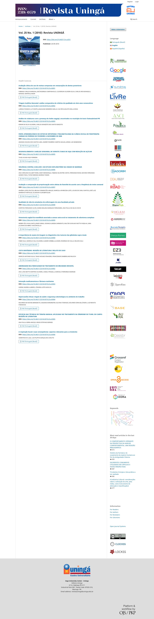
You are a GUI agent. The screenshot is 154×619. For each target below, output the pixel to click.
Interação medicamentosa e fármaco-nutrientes (36, 281)
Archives (42, 19)
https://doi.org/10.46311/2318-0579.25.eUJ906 (38, 334)
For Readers (114, 509)
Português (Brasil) (118, 42)
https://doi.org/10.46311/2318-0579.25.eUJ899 (38, 220)
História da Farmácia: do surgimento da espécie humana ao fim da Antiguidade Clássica (122, 455)
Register (130, 2)
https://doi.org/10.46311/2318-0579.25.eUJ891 (38, 88)
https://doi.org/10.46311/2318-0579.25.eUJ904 (38, 299)
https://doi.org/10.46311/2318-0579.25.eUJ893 (38, 121)
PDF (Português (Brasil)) (29, 97)
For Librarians (115, 517)
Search (134, 19)
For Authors (114, 512)
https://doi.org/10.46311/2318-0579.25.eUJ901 (38, 253)
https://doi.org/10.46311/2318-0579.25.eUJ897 (38, 187)
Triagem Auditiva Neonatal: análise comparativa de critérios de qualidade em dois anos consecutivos (56, 103)
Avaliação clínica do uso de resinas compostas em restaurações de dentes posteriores (50, 86)
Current (33, 19)
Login (137, 2)
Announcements (21, 19)
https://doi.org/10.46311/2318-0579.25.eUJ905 (38, 319)
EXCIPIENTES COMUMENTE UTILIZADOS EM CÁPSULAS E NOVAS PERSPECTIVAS (120, 464)
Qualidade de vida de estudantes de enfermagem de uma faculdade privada (46, 202)
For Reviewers (115, 515)
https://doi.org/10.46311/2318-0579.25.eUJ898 (38, 205)
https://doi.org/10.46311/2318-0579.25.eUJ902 (38, 269)
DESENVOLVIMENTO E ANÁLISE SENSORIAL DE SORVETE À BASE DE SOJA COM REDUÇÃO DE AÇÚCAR (55, 152)
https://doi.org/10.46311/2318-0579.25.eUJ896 (38, 170)
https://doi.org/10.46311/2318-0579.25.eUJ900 (38, 238)
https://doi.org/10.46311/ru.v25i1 (59, 40)
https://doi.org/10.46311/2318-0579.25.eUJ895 (38, 154)
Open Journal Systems (118, 526)
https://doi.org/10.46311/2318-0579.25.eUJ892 (38, 106)
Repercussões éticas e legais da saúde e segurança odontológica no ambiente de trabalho (51, 297)
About (51, 19)
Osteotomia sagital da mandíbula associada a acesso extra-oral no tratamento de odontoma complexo (56, 217)
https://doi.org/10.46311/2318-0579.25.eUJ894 (38, 139)
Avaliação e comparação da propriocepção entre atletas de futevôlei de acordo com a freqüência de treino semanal (61, 184)
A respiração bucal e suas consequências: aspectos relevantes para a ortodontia (48, 332)
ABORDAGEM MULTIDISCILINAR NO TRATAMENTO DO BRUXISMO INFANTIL (46, 266)
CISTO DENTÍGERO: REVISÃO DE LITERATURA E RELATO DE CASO (42, 250)
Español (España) (118, 49)
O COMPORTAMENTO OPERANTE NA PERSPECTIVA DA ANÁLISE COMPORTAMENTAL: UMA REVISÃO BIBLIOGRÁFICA (122, 444)
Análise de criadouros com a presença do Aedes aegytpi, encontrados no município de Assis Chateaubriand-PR (59, 119)
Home (21, 26)
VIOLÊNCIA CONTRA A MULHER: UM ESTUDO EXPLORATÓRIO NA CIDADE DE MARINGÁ (50, 167)
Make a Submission (118, 29)
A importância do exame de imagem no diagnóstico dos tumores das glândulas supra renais (53, 235)
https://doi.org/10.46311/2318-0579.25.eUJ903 (38, 284)
